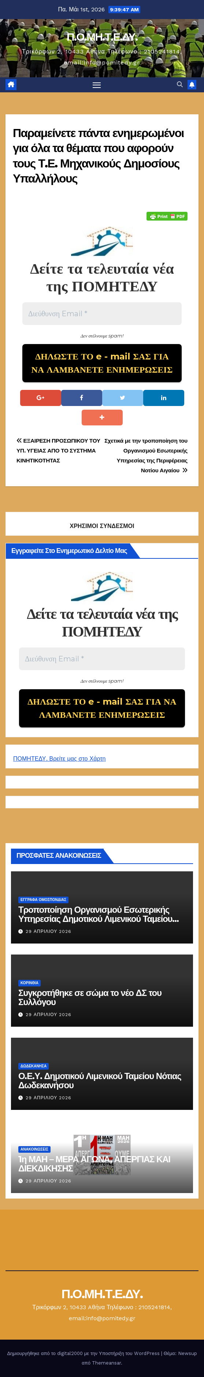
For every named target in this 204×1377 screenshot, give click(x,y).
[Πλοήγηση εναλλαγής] (97, 85)
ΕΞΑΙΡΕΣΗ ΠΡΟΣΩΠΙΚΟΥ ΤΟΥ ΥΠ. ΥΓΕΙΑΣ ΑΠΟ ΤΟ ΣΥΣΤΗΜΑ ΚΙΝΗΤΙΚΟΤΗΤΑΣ (58, 451)
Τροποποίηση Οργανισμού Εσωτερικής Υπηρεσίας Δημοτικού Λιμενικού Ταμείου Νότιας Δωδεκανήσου (95, 918)
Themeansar (106, 1363)
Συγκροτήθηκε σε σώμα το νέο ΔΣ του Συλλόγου (90, 997)
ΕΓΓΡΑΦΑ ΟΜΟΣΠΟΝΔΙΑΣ (43, 900)
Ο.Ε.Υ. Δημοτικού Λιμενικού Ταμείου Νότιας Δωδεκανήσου (99, 1080)
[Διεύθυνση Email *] (102, 313)
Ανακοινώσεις (34, 1149)
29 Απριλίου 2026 (48, 931)
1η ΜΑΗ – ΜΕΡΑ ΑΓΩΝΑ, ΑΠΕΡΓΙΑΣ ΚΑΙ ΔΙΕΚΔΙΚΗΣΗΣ (94, 1164)
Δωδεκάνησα (34, 1066)
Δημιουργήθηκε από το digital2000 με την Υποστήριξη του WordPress (84, 1353)
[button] (180, 84)
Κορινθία (29, 983)
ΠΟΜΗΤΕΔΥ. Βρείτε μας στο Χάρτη (59, 758)
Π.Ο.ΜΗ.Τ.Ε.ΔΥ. (102, 37)
